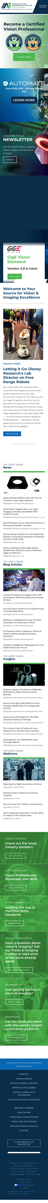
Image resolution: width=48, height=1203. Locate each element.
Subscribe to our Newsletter (24, 1143)
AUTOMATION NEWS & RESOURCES (24, 1100)
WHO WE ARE (24, 1112)
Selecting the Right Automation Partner (22, 784)
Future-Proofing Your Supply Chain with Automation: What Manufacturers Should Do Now (23, 597)
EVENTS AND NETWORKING (24, 1121)
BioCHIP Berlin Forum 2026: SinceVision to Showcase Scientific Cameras (24, 524)
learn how (14, 923)
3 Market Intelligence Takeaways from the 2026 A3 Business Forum (23, 646)
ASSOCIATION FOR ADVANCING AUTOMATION (24, 1064)
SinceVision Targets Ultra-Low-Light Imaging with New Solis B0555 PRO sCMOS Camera (20, 511)
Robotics (24, 1074)
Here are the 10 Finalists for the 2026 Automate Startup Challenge (20, 718)
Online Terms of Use (24, 1179)
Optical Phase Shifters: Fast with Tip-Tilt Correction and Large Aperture (22, 499)
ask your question (19, 970)
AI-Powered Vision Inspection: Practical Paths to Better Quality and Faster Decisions (22, 633)
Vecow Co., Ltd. (18, 542)
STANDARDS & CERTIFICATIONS (24, 1117)
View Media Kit (16, 1037)
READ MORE (12, 434)
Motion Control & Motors (24, 1083)
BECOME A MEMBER (24, 1108)
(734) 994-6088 (16, 1174)
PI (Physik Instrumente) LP (23, 503)
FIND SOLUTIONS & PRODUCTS (24, 1126)
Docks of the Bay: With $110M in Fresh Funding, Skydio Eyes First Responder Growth (21, 705)
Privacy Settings (23, 1185)
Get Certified (15, 887)
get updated (15, 855)
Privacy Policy (24, 1182)
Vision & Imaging (24, 1079)
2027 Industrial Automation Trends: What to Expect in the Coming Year (23, 814)
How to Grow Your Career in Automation (22, 804)
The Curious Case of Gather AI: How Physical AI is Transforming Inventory (21, 729)
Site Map (24, 1188)
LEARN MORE (24, 57)
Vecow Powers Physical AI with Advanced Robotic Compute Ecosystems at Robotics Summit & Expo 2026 (23, 536)
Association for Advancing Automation (28, 698)
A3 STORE (24, 1130)
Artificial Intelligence (24, 1088)
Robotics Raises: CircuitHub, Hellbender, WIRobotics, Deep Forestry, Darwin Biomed (22, 692)
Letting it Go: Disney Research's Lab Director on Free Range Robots (22, 375)
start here (14, 1002)
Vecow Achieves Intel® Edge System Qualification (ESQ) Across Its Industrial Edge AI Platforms (22, 550)
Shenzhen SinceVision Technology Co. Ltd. (29, 517)
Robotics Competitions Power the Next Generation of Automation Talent (22, 621)
